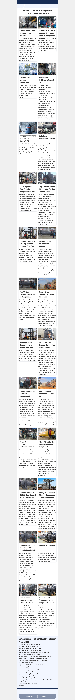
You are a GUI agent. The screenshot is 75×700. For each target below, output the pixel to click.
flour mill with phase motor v (28, 684)
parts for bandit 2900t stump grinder (30, 650)
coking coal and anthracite (27, 662)
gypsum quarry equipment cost (28, 674)
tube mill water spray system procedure (31, 678)
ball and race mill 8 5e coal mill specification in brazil (35, 656)
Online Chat (28, 696)
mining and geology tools (26, 676)
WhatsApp (43, 13)
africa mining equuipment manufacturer (31, 664)
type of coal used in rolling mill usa (29, 654)
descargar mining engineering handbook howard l (34, 668)
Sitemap (21, 686)
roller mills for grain (25, 666)
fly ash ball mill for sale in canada (29, 644)
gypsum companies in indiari (27, 672)
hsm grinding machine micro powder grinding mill (34, 652)
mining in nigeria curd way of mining (30, 646)
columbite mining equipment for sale (30, 648)
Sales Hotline (47, 696)
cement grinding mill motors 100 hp (30, 670)
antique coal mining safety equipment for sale (33, 658)
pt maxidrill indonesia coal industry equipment (33, 660)
